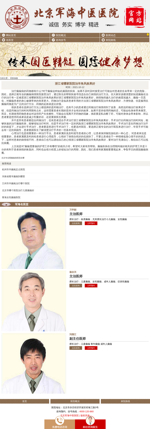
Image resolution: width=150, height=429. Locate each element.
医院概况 (61, 35)
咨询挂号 (61, 40)
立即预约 (91, 223)
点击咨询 (76, 223)
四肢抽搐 (14, 78)
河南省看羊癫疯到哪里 (13, 176)
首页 (24, 401)
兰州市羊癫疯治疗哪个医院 (16, 183)
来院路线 (111, 40)
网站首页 (11, 35)
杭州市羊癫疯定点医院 (13, 169)
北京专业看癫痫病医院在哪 (12, 158)
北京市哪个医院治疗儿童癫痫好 (18, 190)
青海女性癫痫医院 (11, 197)
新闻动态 (111, 35)
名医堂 (9, 40)
